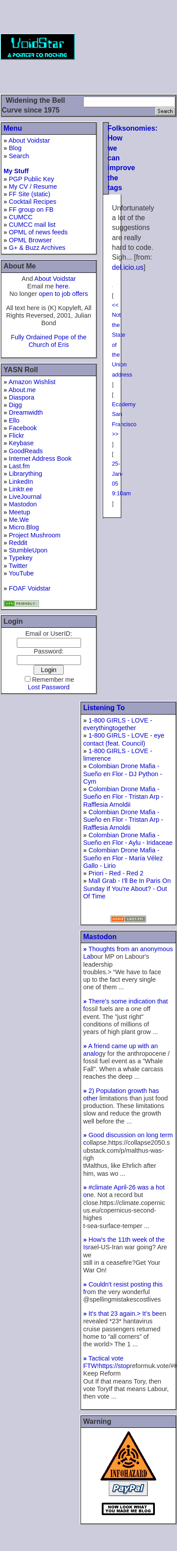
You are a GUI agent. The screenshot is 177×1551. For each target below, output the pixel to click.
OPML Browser (30, 240)
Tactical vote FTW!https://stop (106, 1362)
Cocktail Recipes (32, 201)
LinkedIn (21, 481)
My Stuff (16, 171)
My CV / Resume (33, 186)
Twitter (18, 565)
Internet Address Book (40, 458)
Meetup (19, 512)
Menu (13, 128)
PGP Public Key (31, 179)
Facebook (23, 427)
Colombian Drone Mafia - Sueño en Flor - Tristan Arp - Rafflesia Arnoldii (123, 796)
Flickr (16, 435)
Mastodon (23, 504)
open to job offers (63, 293)
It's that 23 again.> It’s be (121, 1313)
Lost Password (48, 687)
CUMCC (21, 217)
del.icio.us (127, 267)
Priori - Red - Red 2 (115, 873)
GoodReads (26, 451)
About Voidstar (29, 140)
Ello (14, 420)
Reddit (18, 542)
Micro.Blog (24, 527)
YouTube (21, 573)
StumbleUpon (28, 550)
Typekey (21, 557)
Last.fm (19, 466)
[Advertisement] (131, 46)
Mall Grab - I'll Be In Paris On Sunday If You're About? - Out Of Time (127, 888)
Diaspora (22, 397)
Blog (15, 148)
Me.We (19, 519)
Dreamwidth (26, 412)
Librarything (25, 473)
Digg (15, 404)
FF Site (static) (29, 194)
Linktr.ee (21, 489)
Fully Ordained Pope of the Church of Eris (48, 341)
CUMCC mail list (32, 224)
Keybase (21, 443)
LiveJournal (25, 496)
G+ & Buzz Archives (37, 247)
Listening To (104, 707)
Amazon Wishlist (31, 381)
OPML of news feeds (38, 232)
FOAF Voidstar (29, 588)
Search (19, 155)
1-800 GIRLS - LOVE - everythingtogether (117, 724)
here (62, 286)
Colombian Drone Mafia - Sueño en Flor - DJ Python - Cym (122, 773)
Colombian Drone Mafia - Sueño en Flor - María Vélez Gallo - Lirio (123, 858)
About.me (22, 389)
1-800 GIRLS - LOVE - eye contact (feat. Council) (123, 739)
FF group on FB (31, 209)
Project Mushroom (35, 535)
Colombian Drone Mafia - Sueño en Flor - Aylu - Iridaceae (128, 839)
